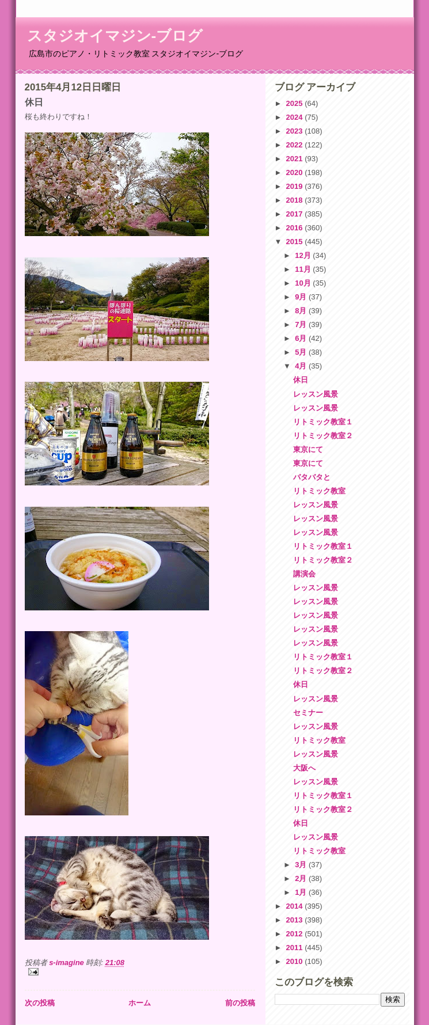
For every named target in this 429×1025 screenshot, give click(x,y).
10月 (304, 283)
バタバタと (312, 477)
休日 (300, 379)
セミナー (308, 712)
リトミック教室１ (323, 421)
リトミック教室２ (323, 435)
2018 (295, 200)
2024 (295, 117)
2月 (302, 878)
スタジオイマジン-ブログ (115, 35)
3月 (302, 864)
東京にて (308, 449)
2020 (295, 172)
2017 (295, 214)
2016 (295, 227)
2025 (295, 103)
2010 (295, 961)
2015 (295, 241)
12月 (304, 255)
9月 (302, 297)
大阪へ (304, 768)
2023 (295, 131)
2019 (295, 186)
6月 (302, 338)
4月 (302, 366)
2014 (295, 906)
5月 (302, 352)
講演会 (304, 574)
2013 (295, 920)
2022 (295, 145)
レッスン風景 (315, 394)
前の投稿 (240, 1003)
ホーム (139, 1003)
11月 (304, 269)
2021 (295, 158)
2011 (295, 947)
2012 (295, 933)
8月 (302, 310)
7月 (302, 324)
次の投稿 (40, 1003)
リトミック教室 (319, 491)
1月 (302, 892)
